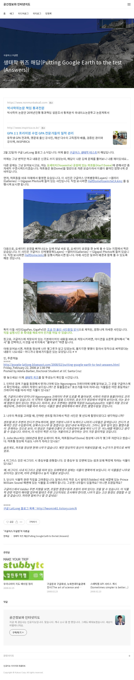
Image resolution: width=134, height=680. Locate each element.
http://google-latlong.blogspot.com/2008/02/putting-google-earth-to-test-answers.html (61, 364)
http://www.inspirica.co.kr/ (23, 127)
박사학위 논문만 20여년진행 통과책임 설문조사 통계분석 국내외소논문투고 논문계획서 (58, 112)
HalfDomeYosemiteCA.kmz (105, 181)
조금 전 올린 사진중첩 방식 (63, 329)
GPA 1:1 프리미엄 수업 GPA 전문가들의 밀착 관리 (40, 133)
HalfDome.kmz (34, 254)
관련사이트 (8, 655)
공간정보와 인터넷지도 (16, 4)
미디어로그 (23, 13)
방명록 (48, 13)
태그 (12, 13)
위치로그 (37, 13)
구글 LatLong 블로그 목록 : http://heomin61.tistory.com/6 (40, 508)
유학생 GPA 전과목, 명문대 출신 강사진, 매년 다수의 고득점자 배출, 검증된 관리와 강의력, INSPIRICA (55, 139)
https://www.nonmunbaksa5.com (27, 102)
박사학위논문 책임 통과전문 (25, 108)
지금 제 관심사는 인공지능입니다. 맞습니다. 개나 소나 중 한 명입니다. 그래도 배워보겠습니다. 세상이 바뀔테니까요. (61, 623)
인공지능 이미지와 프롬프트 (14, 666)
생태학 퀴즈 (32, 377)
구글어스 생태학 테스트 (83, 152)
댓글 (5, 601)
